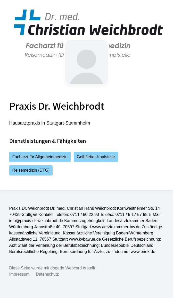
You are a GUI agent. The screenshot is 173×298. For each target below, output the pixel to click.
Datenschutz (47, 274)
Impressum (19, 274)
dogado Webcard (66, 268)
